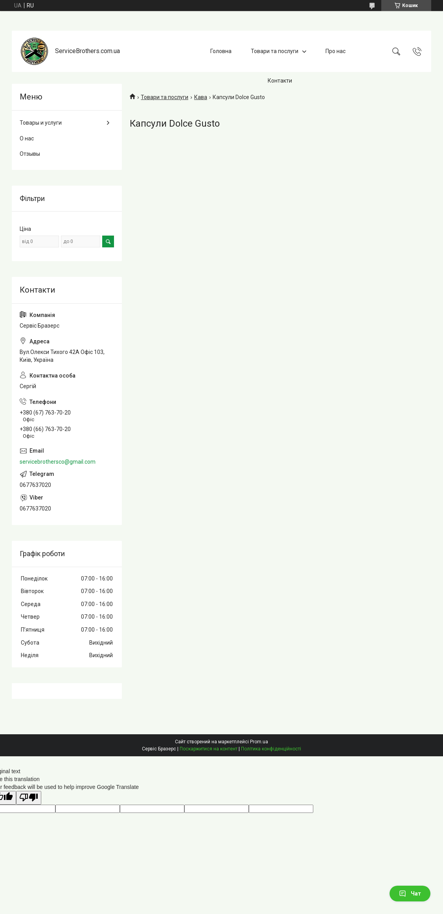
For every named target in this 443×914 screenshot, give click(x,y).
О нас (27, 138)
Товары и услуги (41, 123)
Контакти (280, 80)
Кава (200, 97)
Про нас (335, 51)
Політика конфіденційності (271, 749)
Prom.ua (259, 741)
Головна (221, 51)
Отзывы (30, 154)
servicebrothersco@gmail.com (58, 462)
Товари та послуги (274, 51)
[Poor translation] (28, 798)
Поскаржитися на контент (208, 749)
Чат (410, 893)
